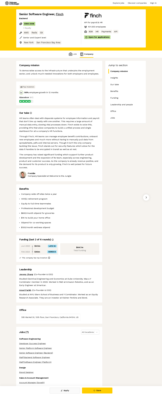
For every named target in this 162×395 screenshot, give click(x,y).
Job (73, 54)
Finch (60, 14)
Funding (114, 98)
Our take (114, 84)
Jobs (112, 118)
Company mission (118, 71)
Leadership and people (121, 104)
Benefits (114, 91)
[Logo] (12, 3)
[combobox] (82, 332)
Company (86, 54)
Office (113, 111)
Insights (114, 78)
